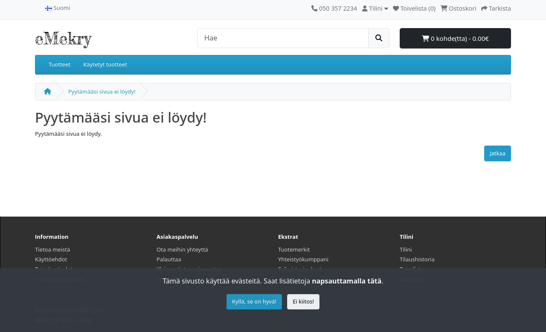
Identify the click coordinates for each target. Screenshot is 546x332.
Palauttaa (169, 259)
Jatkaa (497, 153)
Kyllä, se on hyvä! (254, 301)
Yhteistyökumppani (303, 259)
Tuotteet (59, 64)
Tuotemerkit (294, 249)
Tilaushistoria (417, 259)
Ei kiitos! (303, 301)
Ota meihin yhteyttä (182, 249)
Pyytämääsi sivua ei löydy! (101, 91)
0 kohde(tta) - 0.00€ (455, 38)
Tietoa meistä (52, 249)
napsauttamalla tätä (346, 281)
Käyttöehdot (51, 259)
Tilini (406, 249)
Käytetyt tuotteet (105, 64)
